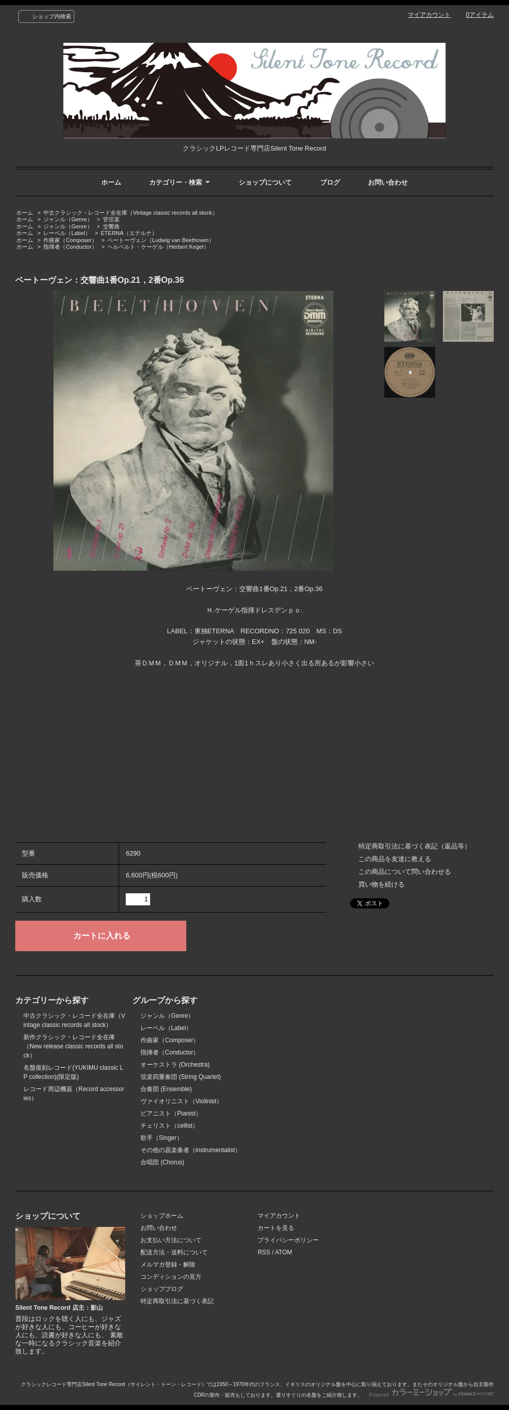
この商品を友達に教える (394, 859)
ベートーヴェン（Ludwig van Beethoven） (160, 240)
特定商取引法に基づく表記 (177, 1301)
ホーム (111, 182)
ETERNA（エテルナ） (129, 233)
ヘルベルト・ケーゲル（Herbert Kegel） (158, 247)
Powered (431, 1395)
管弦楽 (111, 219)
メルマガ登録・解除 (167, 1264)
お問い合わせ (388, 182)
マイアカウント (429, 14)
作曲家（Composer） (70, 240)
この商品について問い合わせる (404, 871)
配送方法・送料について (174, 1252)
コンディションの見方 (171, 1276)
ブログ (330, 182)
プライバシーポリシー (288, 1240)
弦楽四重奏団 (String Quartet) (180, 1076)
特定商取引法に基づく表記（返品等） (414, 846)
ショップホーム (161, 1215)
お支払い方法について (171, 1240)
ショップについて (265, 182)
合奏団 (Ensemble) (166, 1089)
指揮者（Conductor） (70, 247)
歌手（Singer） (161, 1137)
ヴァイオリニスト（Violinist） (181, 1101)
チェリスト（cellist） (169, 1125)
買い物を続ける (381, 884)
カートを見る (276, 1227)
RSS (264, 1252)
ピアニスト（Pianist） (171, 1113)
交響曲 (111, 226)
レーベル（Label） (67, 233)
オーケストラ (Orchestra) (175, 1064)
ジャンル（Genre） (68, 219)
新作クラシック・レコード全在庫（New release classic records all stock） (73, 1046)
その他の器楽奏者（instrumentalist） (190, 1150)
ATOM (283, 1252)
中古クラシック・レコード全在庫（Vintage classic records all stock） (130, 213)
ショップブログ (161, 1288)
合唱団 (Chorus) (162, 1162)
